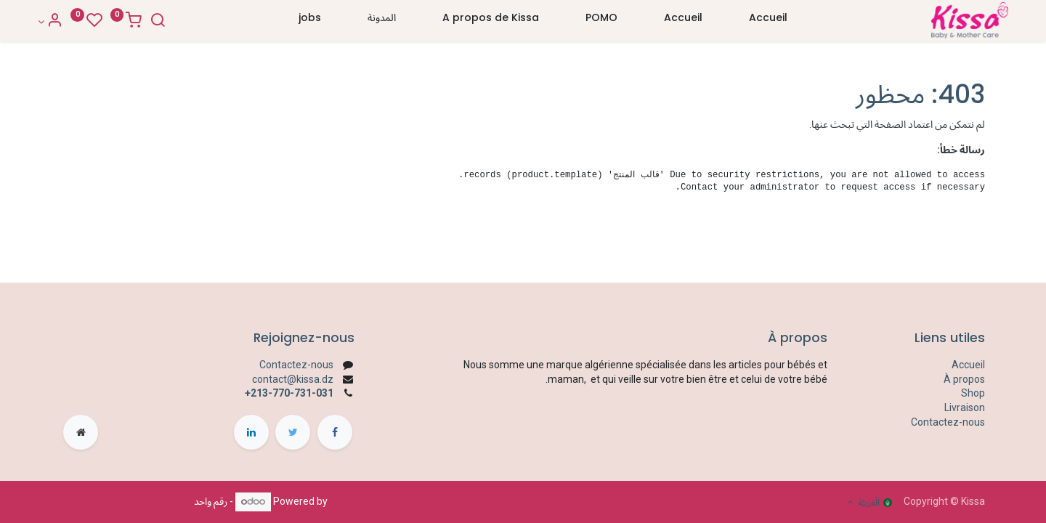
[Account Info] (73, 22)
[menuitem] (768, 21)
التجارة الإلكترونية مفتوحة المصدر (126, 501)
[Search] (182, 22)
